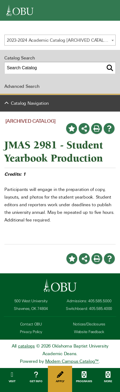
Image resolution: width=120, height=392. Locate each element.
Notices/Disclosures (89, 324)
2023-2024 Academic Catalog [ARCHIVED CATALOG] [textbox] (59, 40)
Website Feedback (89, 332)
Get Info (36, 377)
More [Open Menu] (108, 377)
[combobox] (60, 40)
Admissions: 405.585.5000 (89, 301)
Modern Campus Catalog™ (72, 361)
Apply (60, 377)
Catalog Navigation (30, 103)
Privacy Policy (31, 332)
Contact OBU (31, 324)
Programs (84, 377)
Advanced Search (21, 86)
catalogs (26, 346)
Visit (12, 377)
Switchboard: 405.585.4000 (89, 308)
